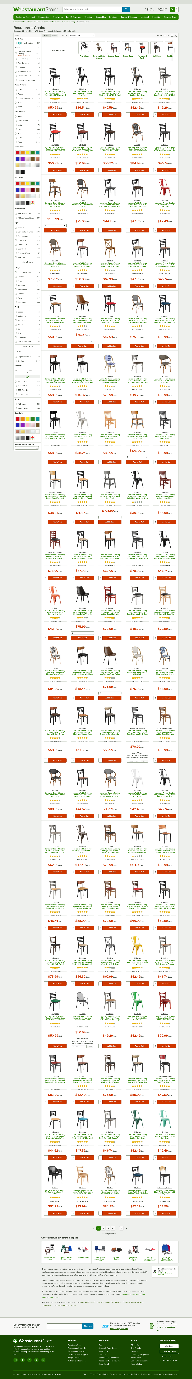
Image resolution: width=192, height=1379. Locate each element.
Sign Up (88, 1326)
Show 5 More (28, 262)
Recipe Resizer (74, 1358)
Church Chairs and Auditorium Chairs (99, 1259)
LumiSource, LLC (48, 1305)
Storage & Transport (129, 17)
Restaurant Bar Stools (49, 1258)
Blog (100, 1345)
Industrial (156, 17)
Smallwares (58, 17)
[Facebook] (29, 1360)
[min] (20, 372)
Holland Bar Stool (137, 1302)
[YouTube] (22, 1360)
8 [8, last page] (121, 1228)
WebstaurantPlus (74, 1345)
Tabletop (88, 17)
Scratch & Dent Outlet (108, 1348)
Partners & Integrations (77, 1361)
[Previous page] (94, 1228)
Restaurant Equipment (25, 17)
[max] (34, 372)
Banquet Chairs (83, 1257)
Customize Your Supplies (78, 1354)
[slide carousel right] (172, 50)
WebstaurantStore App (77, 1351)
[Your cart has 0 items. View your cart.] (174, 9)
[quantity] (46, 114)
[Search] (37, 448)
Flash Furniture (116, 1302)
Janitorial (145, 17)
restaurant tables (127, 1294)
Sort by (64, 35)
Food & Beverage (73, 17)
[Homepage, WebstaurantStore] (35, 9)
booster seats (55, 1297)
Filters (17, 35)
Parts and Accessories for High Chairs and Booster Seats (150, 1259)
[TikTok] (36, 1360)
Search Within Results (24, 445)
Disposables (100, 17)
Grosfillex (126, 1302)
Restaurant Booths (117, 1258)
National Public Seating (67, 1305)
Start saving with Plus (119, 1329)
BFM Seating (105, 1302)
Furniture (113, 17)
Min (16, 370)
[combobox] (92, 9)
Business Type (170, 17)
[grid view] (47, 35)
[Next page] (126, 1228)
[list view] (54, 35)
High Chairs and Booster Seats (66, 1258)
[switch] (174, 35)
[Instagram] (15, 1360)
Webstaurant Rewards (77, 1348)
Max (30, 370)
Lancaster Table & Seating (90, 1302)
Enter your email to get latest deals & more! (26, 1326)
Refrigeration (43, 17)
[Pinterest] (43, 1360)
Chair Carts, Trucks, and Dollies (133, 1259)
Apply (27, 377)
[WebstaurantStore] (35, 1341)
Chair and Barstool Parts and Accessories (167, 1259)
